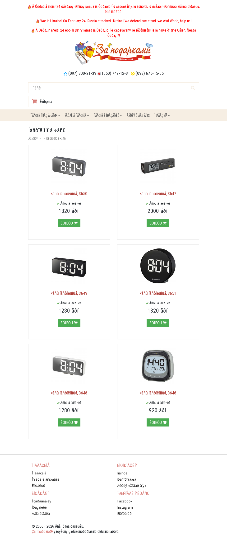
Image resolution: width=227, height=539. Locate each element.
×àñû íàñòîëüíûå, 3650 (69, 193)
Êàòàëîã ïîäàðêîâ (77, 115)
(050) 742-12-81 (116, 73)
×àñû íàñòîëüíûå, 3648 (69, 392)
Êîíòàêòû (38, 485)
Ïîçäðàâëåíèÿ (41, 501)
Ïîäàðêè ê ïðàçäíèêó (108, 115)
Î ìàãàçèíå (162, 115)
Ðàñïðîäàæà (126, 479)
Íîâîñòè (122, 473)
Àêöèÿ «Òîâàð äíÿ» (131, 485)
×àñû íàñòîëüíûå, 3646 (158, 392)
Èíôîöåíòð (124, 513)
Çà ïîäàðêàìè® (42, 531)
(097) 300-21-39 (82, 73)
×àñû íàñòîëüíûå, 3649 (69, 293)
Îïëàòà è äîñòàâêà (46, 479)
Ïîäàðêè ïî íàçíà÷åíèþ (45, 115)
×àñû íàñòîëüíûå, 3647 (158, 193)
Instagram (125, 507)
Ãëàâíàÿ (32, 138)
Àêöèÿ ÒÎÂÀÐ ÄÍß (138, 115)
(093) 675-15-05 (150, 73)
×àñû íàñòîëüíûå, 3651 (158, 293)
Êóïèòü (69, 223)
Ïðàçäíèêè (39, 507)
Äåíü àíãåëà (41, 513)
